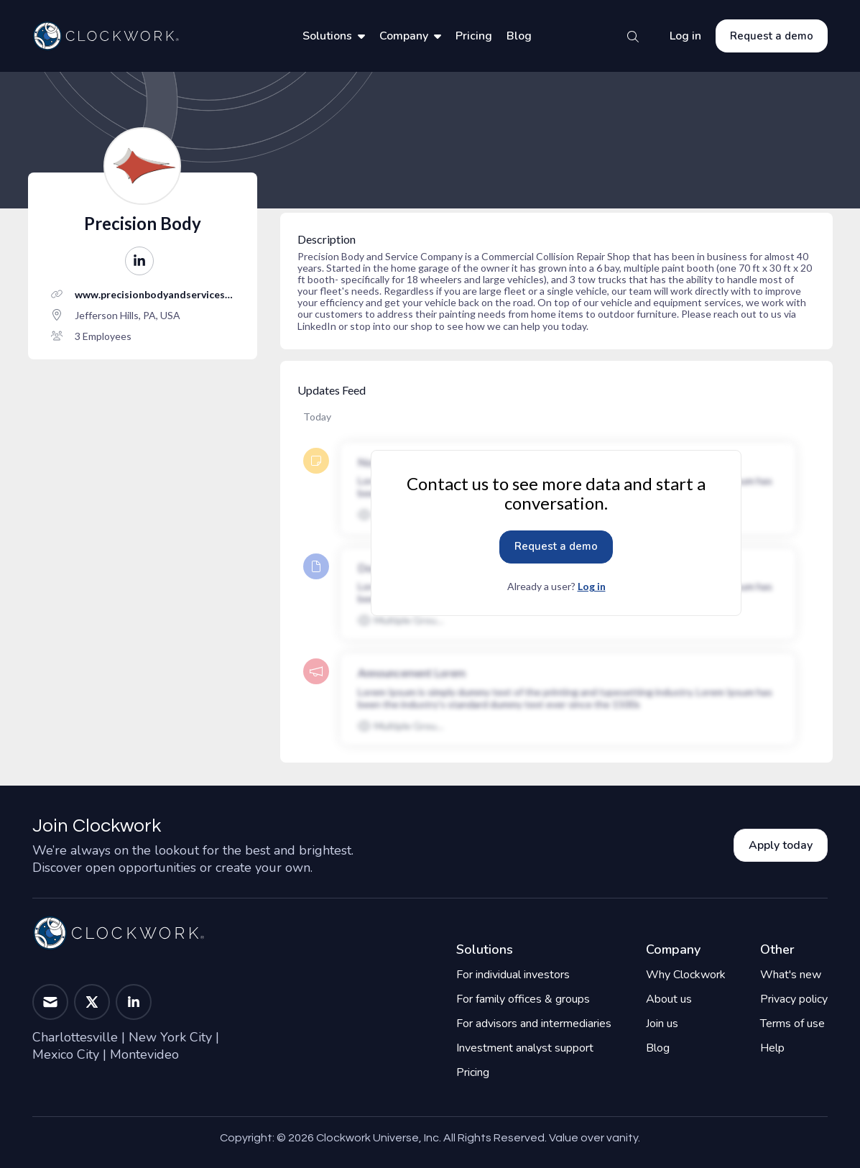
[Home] (105, 36)
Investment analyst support (524, 1048)
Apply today (781, 845)
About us (669, 999)
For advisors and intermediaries (533, 1023)
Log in (685, 35)
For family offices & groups (523, 999)
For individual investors (513, 975)
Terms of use (792, 1023)
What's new (790, 975)
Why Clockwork (686, 975)
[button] (139, 261)
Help (772, 1048)
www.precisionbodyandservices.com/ (153, 294)
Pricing (474, 35)
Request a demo (771, 36)
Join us (662, 1023)
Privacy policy (794, 999)
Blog (519, 35)
